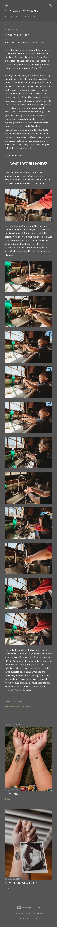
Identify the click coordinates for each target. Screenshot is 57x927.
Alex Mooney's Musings (22, 11)
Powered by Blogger (28, 907)
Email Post (17, 701)
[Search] (50, 5)
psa (12, 706)
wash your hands (22, 706)
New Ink (11, 794)
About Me (20, 16)
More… (32, 16)
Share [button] (7, 701)
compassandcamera (36, 913)
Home (8, 16)
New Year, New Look (21, 883)
